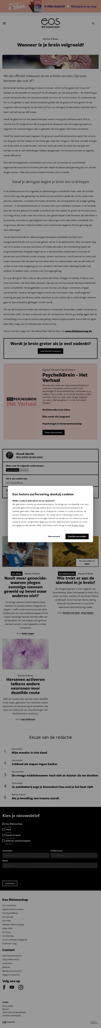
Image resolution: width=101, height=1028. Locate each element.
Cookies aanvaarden (77, 536)
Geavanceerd (54, 536)
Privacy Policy (78, 525)
